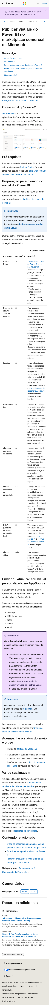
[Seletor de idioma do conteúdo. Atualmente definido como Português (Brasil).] (12, 963)
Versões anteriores (9, 986)
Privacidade (7, 990)
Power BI (30, 22)
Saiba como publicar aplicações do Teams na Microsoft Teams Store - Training (21, 919)
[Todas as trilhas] (4, 21)
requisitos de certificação (25, 831)
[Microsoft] (24, 3)
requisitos (27, 709)
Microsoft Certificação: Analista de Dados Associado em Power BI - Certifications (20, 935)
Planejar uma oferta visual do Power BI (20, 100)
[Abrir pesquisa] (38, 3)
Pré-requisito (9, 62)
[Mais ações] (44, 21)
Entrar (44, 3)
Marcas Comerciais (25, 997)
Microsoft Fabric (16, 22)
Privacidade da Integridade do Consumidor (19, 994)
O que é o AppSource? (13, 58)
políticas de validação (27, 749)
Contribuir (33, 986)
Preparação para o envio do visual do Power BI (23, 65)
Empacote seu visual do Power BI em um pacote (35, 264)
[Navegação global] (2, 3)
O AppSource (8, 114)
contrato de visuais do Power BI (35, 542)
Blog (22, 986)
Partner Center (27, 167)
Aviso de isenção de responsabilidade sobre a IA (22, 982)
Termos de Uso (8, 997)
